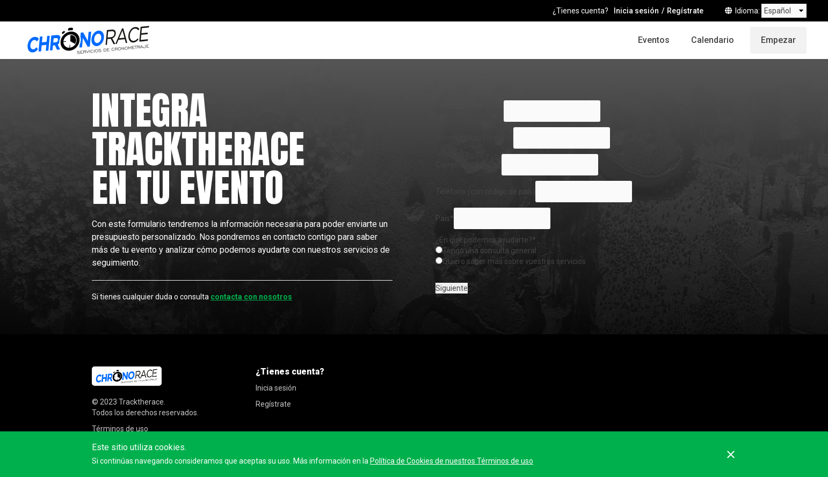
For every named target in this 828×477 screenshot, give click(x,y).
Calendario (712, 40)
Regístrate (685, 10)
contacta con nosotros (251, 296)
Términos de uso (120, 428)
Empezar (778, 40)
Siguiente (451, 288)
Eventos (654, 40)
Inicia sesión (636, 10)
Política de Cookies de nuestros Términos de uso (451, 461)
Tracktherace (141, 402)
